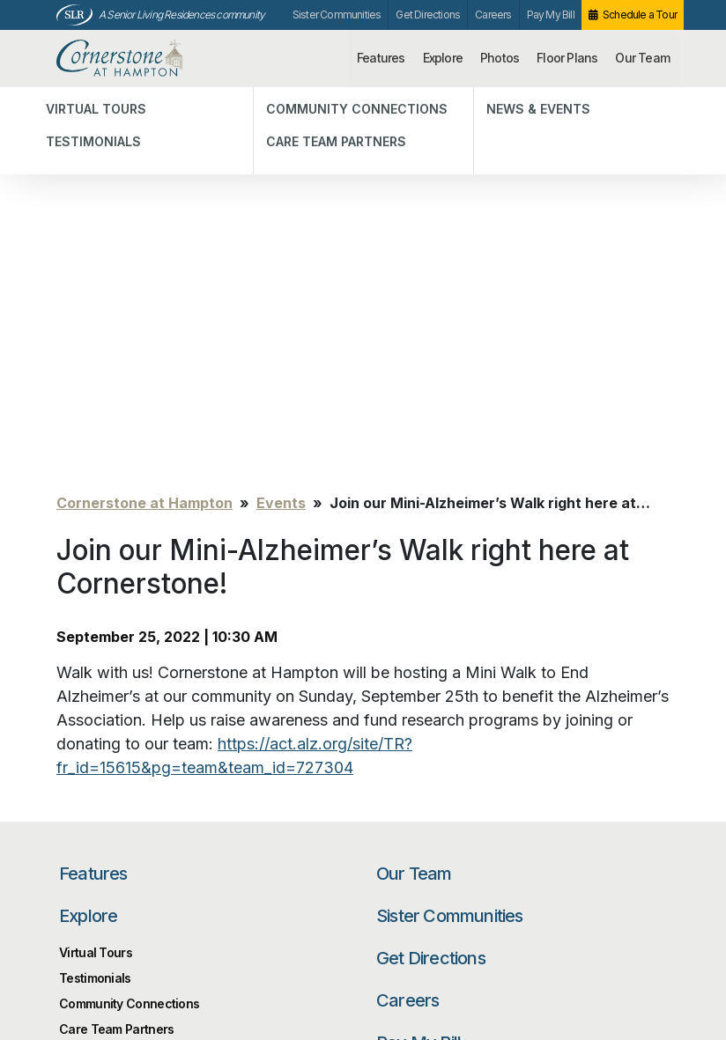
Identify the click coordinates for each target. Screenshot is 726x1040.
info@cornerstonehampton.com (253, 938)
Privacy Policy (93, 921)
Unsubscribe (89, 947)
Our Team (642, 57)
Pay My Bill (550, 14)
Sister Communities (337, 14)
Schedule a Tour (640, 14)
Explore (443, 57)
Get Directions (428, 14)
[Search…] (474, 768)
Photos (499, 57)
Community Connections (129, 619)
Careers (493, 14)
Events (281, 119)
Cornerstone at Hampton (141, 58)
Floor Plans (567, 57)
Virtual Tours (95, 568)
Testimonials (95, 593)
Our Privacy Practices (224, 957)
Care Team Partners (116, 645)
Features (381, 57)
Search (615, 768)
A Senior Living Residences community (181, 14)
